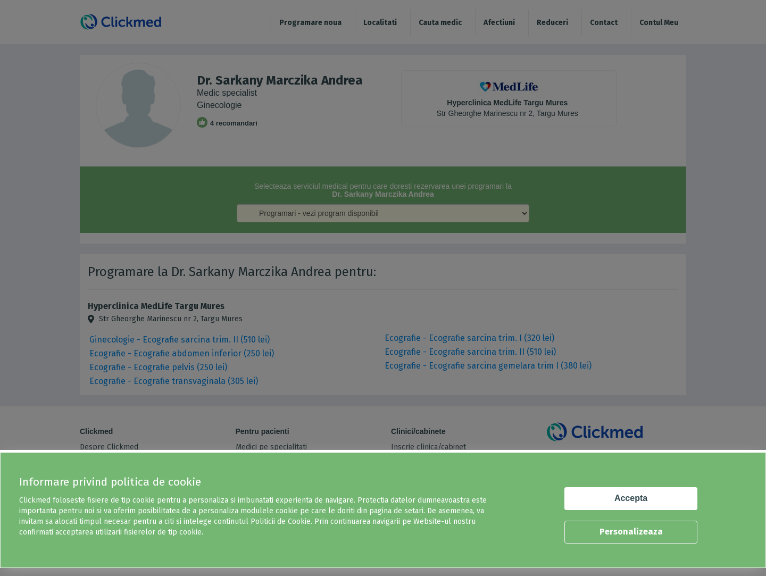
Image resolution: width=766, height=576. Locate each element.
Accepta (630, 498)
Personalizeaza (631, 532)
